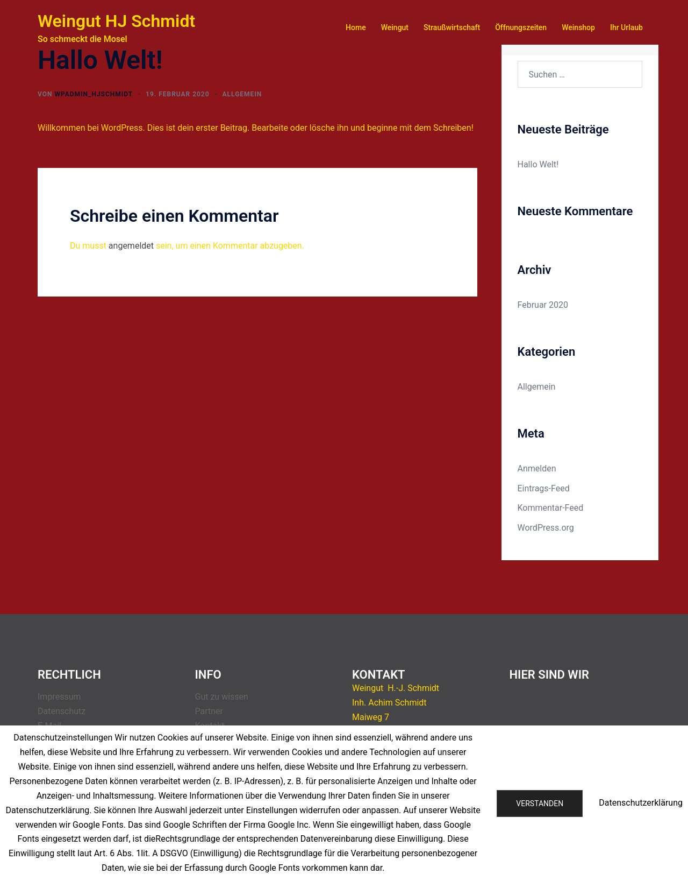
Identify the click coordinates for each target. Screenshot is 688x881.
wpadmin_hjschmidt (93, 94)
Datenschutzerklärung (641, 803)
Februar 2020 (543, 305)
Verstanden (539, 803)
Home (356, 27)
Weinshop (578, 27)
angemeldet (131, 246)
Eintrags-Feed (544, 488)
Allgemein (242, 94)
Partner (209, 711)
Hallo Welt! (538, 164)
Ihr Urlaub (626, 27)
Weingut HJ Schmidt (116, 21)
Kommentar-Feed (551, 508)
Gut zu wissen (221, 697)
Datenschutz (61, 711)
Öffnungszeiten (521, 27)
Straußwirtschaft (452, 27)
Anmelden (537, 468)
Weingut (394, 27)
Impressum (59, 697)
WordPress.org (546, 528)
